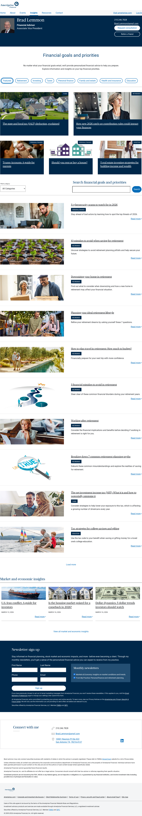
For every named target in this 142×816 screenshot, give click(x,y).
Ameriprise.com (9, 797)
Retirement (22, 80)
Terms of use (73, 797)
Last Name (45, 665)
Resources (46, 13)
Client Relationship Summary (56, 797)
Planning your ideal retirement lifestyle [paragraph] (92, 312)
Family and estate (87, 80)
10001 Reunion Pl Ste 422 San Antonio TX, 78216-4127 (69, 740)
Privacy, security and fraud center (93, 797)
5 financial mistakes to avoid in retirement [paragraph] (94, 384)
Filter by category (5, 183)
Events (23, 13)
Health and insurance (111, 80)
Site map (125, 797)
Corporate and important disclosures (30, 797)
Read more (136, 219)
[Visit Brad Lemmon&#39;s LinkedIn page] (122, 741)
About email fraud (113, 797)
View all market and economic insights (71, 631)
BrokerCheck (106, 759)
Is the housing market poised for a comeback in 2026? (69, 605)
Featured (7, 80)
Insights (33, 13)
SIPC (66, 705)
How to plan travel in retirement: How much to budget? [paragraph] (101, 348)
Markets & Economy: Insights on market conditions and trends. (101, 674)
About (12, 13)
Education (131, 80)
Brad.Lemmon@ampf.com (126, 23)
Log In (139, 13)
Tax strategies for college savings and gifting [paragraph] (95, 528)
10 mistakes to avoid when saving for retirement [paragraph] (97, 240)
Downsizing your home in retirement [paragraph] (91, 276)
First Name (17, 665)
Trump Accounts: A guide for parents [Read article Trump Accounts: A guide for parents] (19, 164)
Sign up (38, 688)
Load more (71, 564)
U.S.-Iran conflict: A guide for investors (18, 605)
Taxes (49, 80)
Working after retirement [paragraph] (85, 420)
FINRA (59, 705)
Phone (15, 675)
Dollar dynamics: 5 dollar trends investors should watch (115, 605)
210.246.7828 (120, 20)
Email (42, 675)
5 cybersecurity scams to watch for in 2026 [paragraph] (94, 205)
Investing (37, 80)
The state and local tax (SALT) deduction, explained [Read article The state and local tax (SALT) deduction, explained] (31, 124)
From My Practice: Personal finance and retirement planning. (100, 678)
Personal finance (65, 80)
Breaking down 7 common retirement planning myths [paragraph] (100, 456)
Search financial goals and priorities (99, 182)
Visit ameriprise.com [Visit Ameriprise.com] (122, 13)
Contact (59, 13)
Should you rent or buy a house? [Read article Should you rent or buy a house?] (69, 162)
